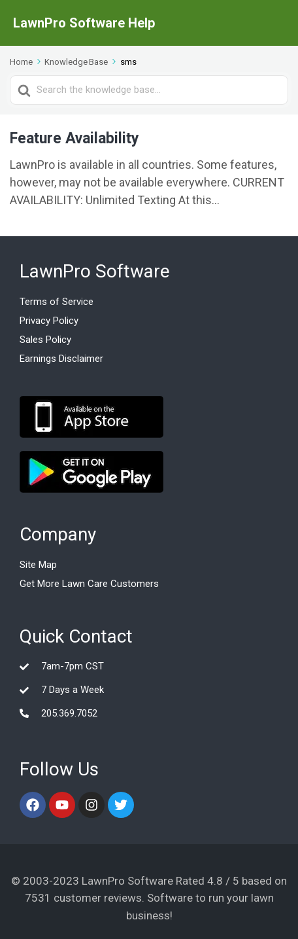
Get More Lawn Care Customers (89, 584)
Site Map (38, 565)
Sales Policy (45, 339)
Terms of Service (56, 302)
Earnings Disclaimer (61, 358)
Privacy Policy (49, 321)
